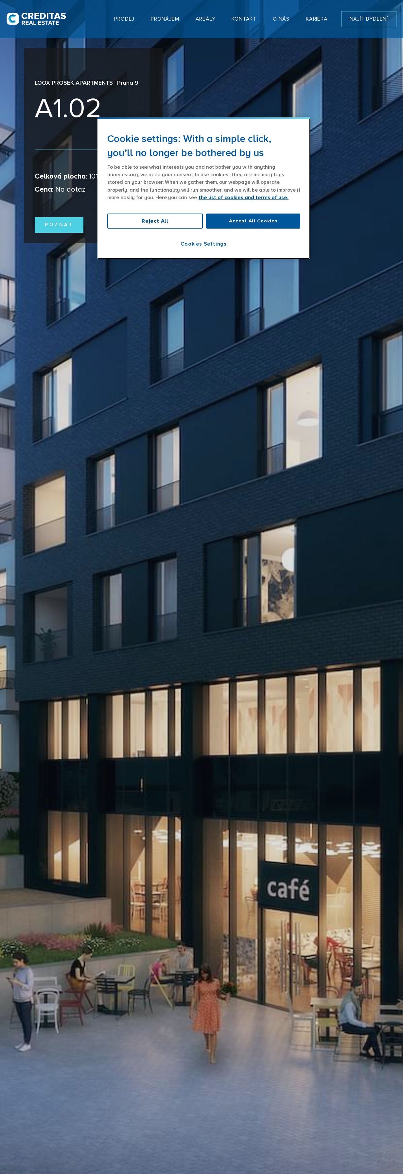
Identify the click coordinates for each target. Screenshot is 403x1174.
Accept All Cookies (253, 220)
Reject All (155, 221)
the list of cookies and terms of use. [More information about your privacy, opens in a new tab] (244, 197)
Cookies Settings (204, 244)
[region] (203, 188)
